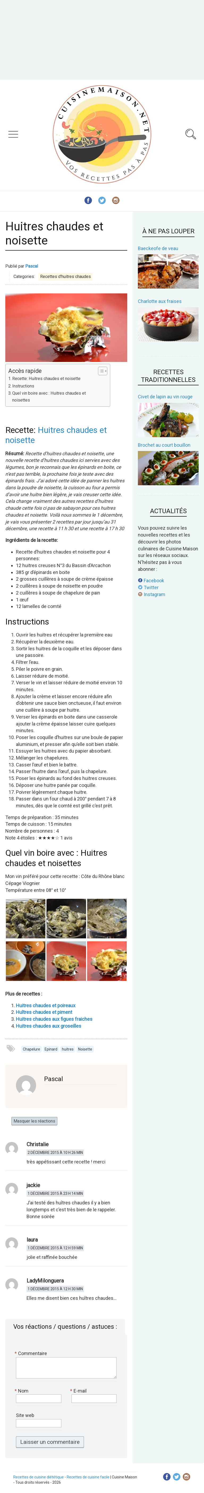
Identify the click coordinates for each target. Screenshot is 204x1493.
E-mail (79, 1390)
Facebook (151, 580)
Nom (22, 1390)
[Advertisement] (102, 40)
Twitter (148, 587)
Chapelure (31, 1049)
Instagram (151, 594)
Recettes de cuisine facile (88, 1477)
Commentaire (31, 1353)
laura (32, 1240)
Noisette (85, 1049)
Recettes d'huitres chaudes (65, 276)
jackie (33, 1185)
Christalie (38, 1144)
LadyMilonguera (45, 1280)
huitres (68, 1049)
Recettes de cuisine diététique (38, 1477)
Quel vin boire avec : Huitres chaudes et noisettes (49, 397)
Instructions (23, 386)
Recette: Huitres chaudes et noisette (46, 378)
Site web (25, 1415)
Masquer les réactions (34, 1121)
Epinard (51, 1049)
